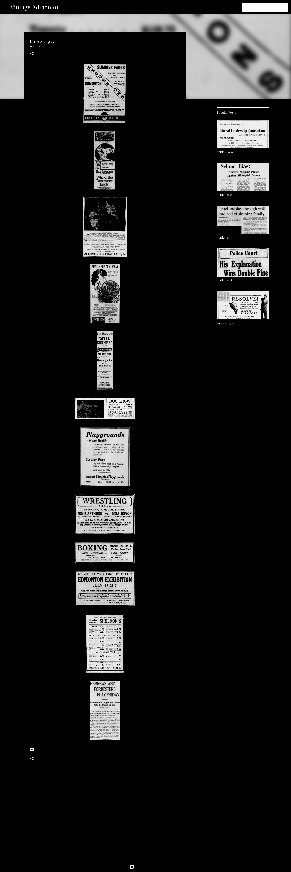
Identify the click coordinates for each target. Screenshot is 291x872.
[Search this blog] (268, 7)
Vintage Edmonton (35, 7)
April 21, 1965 (224, 194)
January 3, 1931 (225, 323)
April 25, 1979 (224, 237)
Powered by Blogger (145, 866)
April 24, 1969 (225, 152)
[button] (32, 53)
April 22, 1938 (224, 280)
